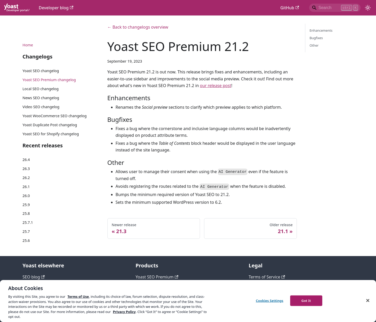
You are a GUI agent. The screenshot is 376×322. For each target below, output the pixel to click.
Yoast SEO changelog (41, 70)
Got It (306, 300)
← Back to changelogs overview (137, 27)
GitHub (289, 8)
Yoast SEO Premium (157, 277)
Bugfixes (316, 38)
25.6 (26, 240)
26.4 (26, 159)
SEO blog (34, 277)
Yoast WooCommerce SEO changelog (55, 115)
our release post (215, 85)
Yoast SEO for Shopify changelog (51, 133)
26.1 (26, 186)
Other (313, 45)
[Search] (335, 8)
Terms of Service (267, 277)
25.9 (26, 204)
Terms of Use (78, 296)
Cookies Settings (269, 300)
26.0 (26, 195)
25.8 (26, 213)
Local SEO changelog (41, 88)
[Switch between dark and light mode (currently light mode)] (368, 8)
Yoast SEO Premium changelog (49, 79)
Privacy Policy (124, 311)
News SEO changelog (41, 97)
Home (28, 45)
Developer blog (56, 8)
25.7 (26, 231)
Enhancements (320, 30)
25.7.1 (28, 222)
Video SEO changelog (41, 106)
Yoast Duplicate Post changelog (50, 124)
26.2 (26, 177)
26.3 (26, 168)
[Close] (367, 300)
